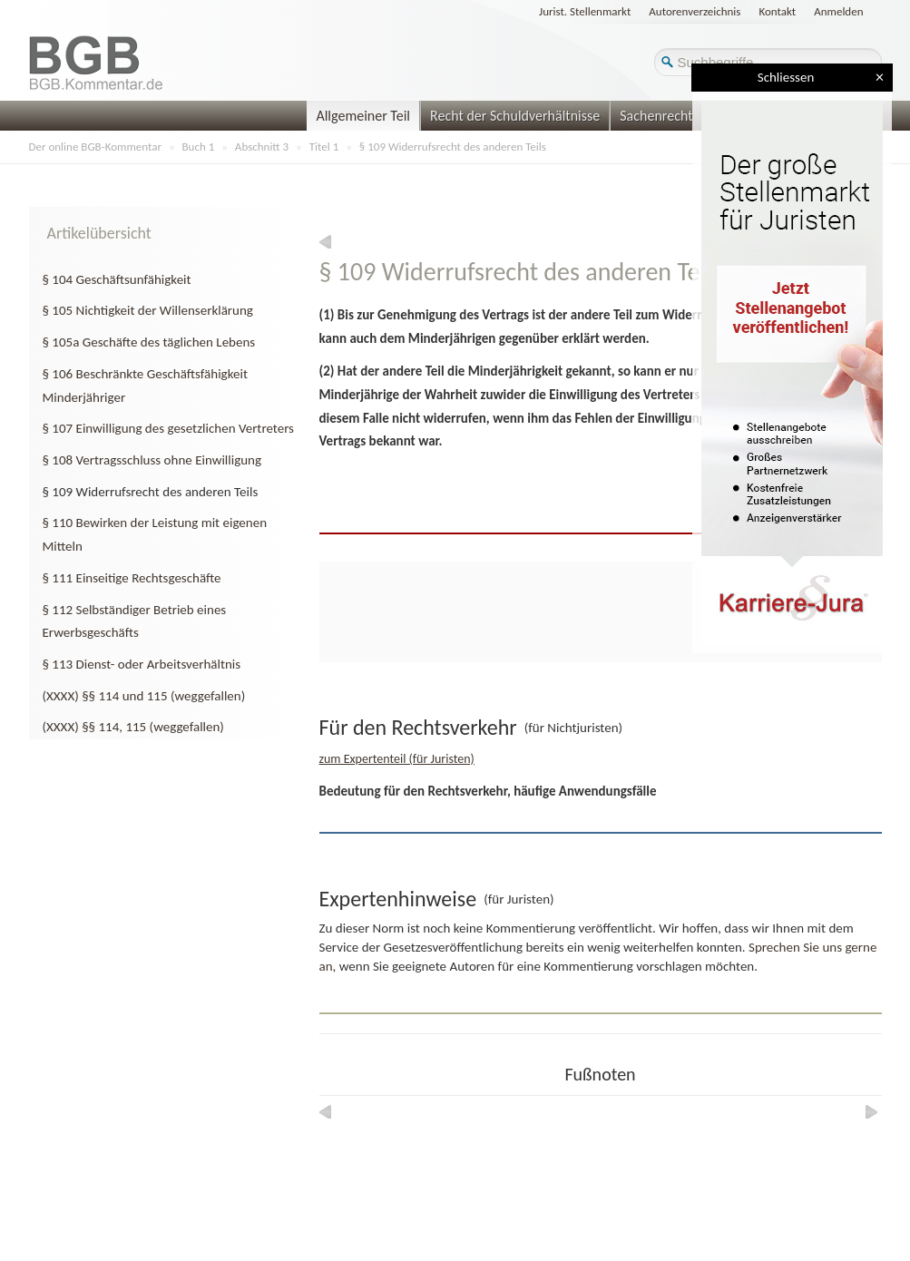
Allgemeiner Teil (363, 115)
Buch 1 (198, 146)
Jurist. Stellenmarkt (585, 11)
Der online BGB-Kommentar (95, 146)
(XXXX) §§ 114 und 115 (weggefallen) (144, 696)
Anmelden (838, 11)
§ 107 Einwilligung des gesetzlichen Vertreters (168, 428)
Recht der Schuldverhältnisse (515, 115)
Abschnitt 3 (262, 146)
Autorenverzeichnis (694, 11)
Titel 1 (324, 146)
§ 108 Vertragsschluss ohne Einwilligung (152, 460)
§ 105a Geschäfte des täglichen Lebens (149, 342)
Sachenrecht (656, 115)
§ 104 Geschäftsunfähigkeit (117, 279)
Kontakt (777, 11)
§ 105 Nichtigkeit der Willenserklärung (148, 310)
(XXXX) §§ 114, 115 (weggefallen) (133, 726)
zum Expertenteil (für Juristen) (397, 759)
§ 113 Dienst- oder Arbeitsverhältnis (142, 664)
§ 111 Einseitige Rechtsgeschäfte (132, 578)
